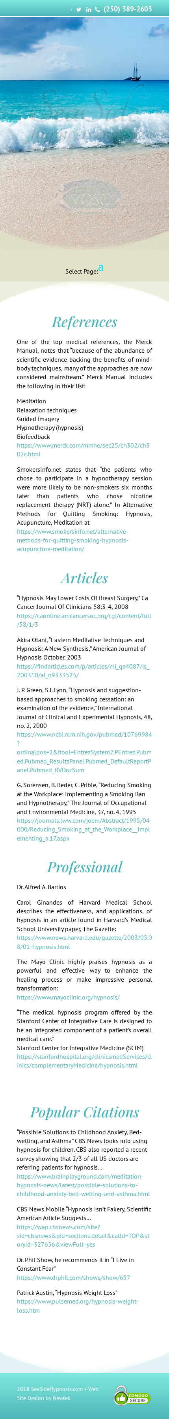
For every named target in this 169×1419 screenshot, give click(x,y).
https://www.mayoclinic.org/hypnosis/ (68, 997)
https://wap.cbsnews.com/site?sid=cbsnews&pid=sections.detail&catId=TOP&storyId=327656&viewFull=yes (83, 1236)
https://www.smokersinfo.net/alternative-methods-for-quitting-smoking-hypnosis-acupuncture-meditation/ (72, 540)
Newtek (62, 1398)
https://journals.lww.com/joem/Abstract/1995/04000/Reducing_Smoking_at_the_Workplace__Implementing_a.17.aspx (83, 829)
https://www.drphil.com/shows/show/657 (73, 1277)
